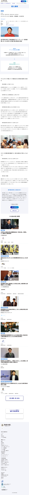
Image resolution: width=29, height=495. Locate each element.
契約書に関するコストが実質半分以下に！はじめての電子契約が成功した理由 (14, 384)
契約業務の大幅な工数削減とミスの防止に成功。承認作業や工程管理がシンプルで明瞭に (14, 284)
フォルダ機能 (3, 449)
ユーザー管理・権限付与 (5, 450)
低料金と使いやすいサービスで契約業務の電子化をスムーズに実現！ (14, 258)
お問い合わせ (14, 210)
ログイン (2, 478)
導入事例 (2, 436)
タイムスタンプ (3, 457)
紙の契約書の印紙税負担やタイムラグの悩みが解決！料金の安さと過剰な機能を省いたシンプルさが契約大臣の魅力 (14, 335)
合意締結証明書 (3, 458)
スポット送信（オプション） (5, 446)
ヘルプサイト (3, 470)
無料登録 (23, 1)
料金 (1, 434)
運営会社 (2, 477)
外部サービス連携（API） (5, 462)
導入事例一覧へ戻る (14, 398)
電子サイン (3, 444)
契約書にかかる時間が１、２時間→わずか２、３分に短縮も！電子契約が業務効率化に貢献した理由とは (14, 361)
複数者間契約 (3, 451)
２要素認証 (3, 453)
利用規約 (2, 473)
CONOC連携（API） (4, 463)
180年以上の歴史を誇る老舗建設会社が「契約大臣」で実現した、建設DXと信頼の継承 (14, 232)
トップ (2, 433)
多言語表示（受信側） (4, 459)
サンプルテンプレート (4, 455)
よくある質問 (3, 437)
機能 (1, 441)
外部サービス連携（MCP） (5, 464)
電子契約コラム (3, 468)
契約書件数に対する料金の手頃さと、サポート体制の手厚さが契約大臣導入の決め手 (14, 310)
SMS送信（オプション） (5, 445)
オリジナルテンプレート (5, 454)
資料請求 (14, 416)
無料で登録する (14, 207)
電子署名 (2, 442)
